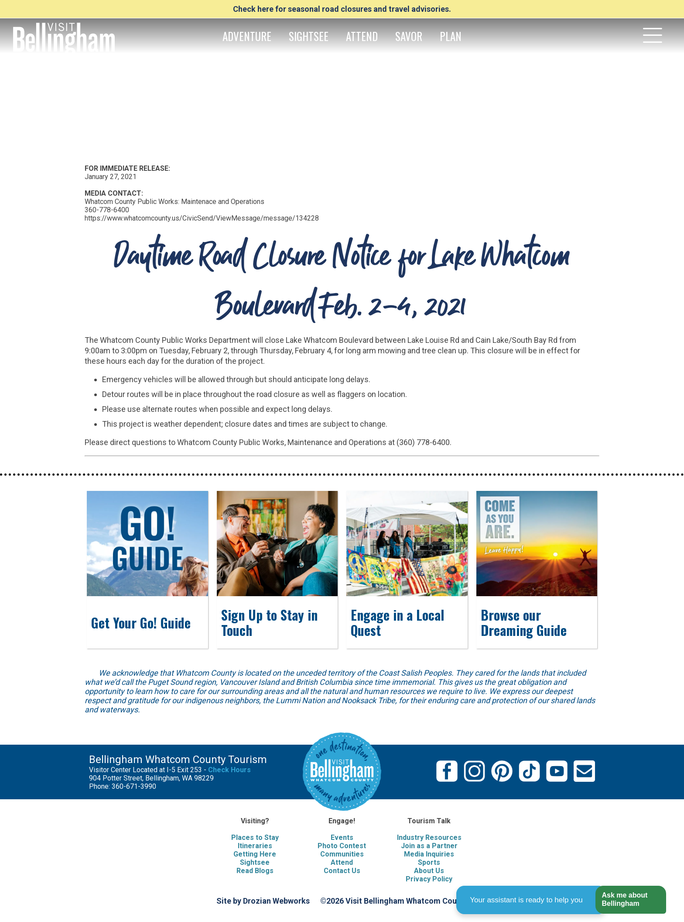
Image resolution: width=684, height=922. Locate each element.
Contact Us (342, 871)
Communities (342, 854)
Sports (429, 862)
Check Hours (229, 770)
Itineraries (255, 846)
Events (342, 837)
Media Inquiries (429, 854)
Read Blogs (255, 871)
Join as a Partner (429, 846)
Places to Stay (255, 837)
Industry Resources (429, 837)
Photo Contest (342, 846)
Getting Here (254, 854)
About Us (429, 871)
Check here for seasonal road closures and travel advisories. (342, 9)
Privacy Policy (429, 879)
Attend (342, 862)
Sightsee (255, 862)
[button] (631, 900)
